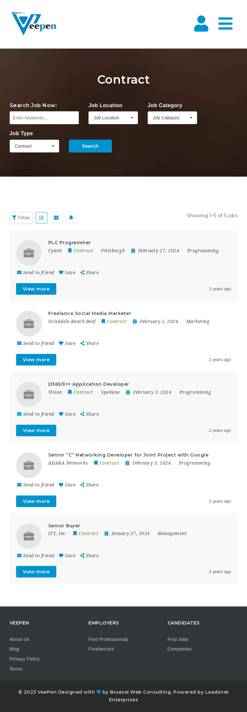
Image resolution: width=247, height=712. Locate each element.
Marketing (198, 321)
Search (90, 146)
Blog (14, 649)
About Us (20, 639)
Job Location (105, 105)
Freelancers (101, 649)
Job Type (21, 133)
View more (36, 289)
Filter (21, 218)
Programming (203, 250)
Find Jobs (178, 639)
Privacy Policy (25, 658)
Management (172, 533)
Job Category (165, 105)
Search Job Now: (33, 105)
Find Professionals (108, 639)
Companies (180, 649)
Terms (16, 668)
